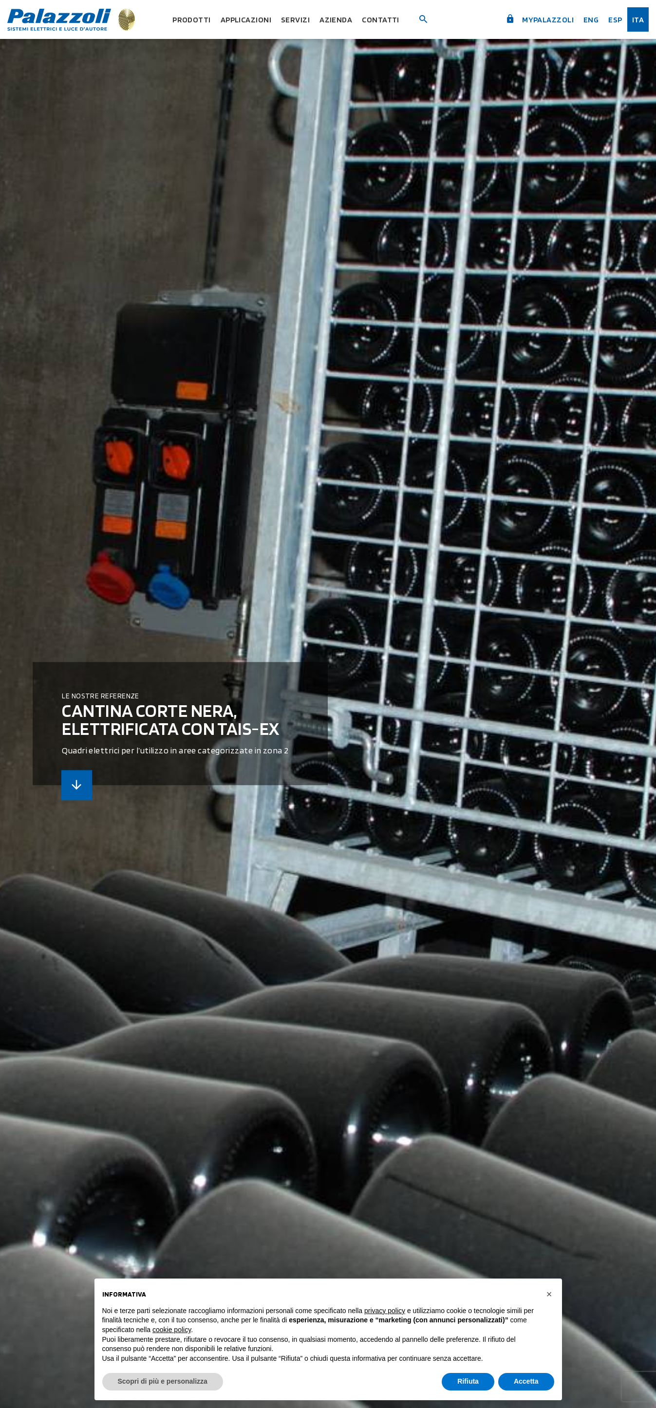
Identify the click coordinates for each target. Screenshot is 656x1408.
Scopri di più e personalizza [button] (162, 1381)
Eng (590, 19)
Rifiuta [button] (468, 1381)
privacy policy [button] (384, 1311)
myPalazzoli (538, 19)
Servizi (296, 19)
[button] (549, 1294)
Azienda (337, 19)
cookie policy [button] (171, 1330)
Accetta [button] (526, 1381)
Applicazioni (246, 19)
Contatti (383, 19)
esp (615, 19)
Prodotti (190, 19)
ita (638, 19)
